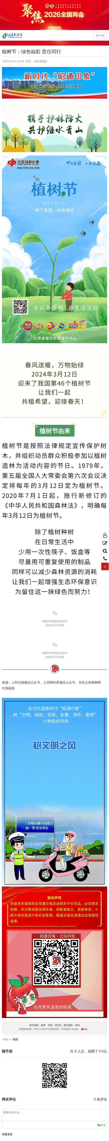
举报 (85, 1029)
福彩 (15, 1039)
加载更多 (7, 1134)
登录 (101, 1125)
